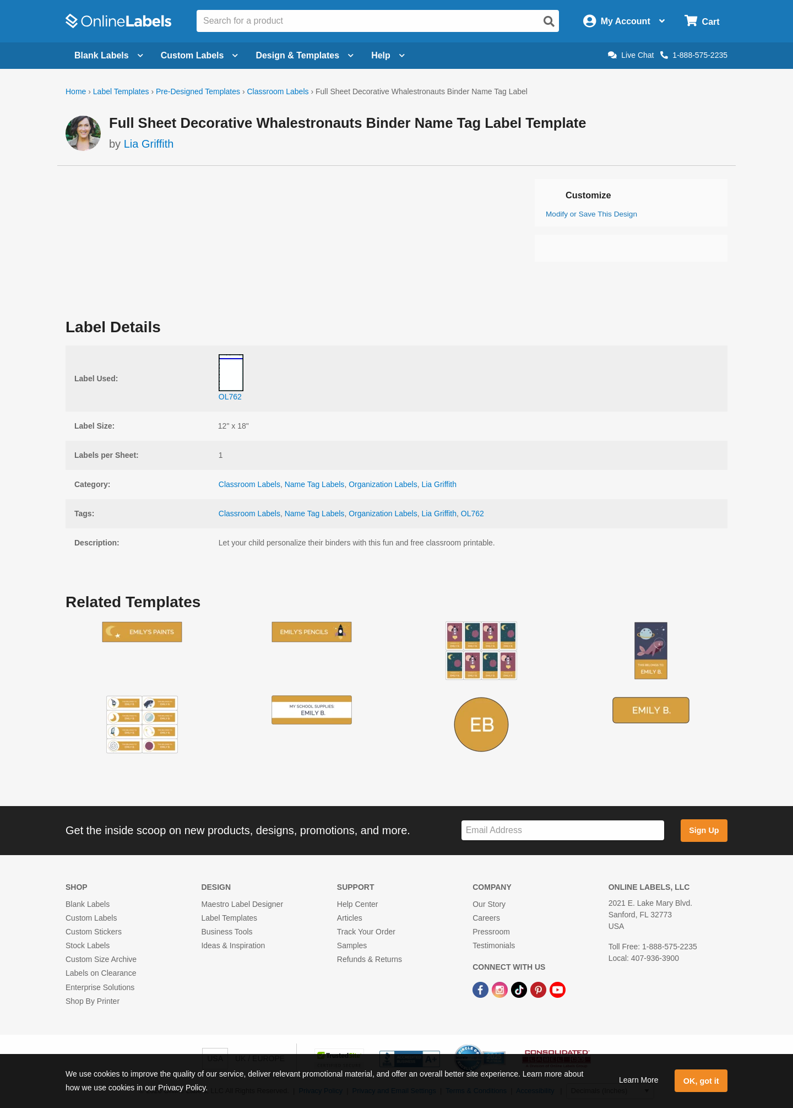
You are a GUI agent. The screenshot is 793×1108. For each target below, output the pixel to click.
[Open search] (549, 21)
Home (76, 91)
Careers (486, 918)
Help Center (357, 904)
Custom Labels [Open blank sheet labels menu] (199, 55)
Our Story (489, 904)
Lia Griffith (149, 144)
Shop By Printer (93, 1001)
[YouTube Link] (558, 989)
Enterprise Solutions (100, 987)
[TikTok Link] (520, 989)
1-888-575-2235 (693, 55)
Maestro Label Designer (242, 904)
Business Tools (226, 931)
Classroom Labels (277, 91)
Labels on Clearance (101, 973)
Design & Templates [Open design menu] (305, 55)
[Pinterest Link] (539, 989)
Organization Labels (383, 484)
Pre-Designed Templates (198, 91)
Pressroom (491, 931)
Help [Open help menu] (388, 55)
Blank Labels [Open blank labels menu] (108, 55)
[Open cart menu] (701, 21)
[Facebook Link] (481, 989)
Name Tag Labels (315, 484)
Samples (352, 945)
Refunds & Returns (369, 959)
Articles (349, 918)
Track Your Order (366, 931)
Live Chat (631, 55)
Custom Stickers (94, 931)
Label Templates (121, 91)
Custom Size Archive (101, 959)
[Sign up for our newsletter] (562, 830)
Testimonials (493, 945)
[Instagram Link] (501, 989)
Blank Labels (88, 904)
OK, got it (701, 1081)
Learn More (639, 1079)
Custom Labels (91, 918)
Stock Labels (88, 945)
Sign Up (704, 830)
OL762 (472, 513)
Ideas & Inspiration (233, 945)
